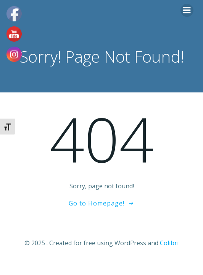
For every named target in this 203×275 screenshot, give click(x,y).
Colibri (169, 243)
